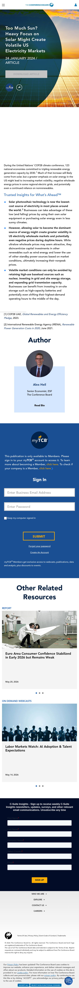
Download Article (26, 74)
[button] (36, 693)
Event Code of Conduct (47, 935)
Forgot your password (40, 546)
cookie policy (22, 972)
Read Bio (39, 405)
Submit (39, 536)
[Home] (39, 4)
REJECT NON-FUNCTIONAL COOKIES (45, 985)
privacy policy (50, 975)
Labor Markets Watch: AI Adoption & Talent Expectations (38, 748)
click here (52, 464)
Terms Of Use (22, 935)
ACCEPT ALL (23, 985)
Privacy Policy (13, 964)
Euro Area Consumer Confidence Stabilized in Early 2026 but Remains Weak (38, 655)
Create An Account (39, 552)
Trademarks (62, 935)
